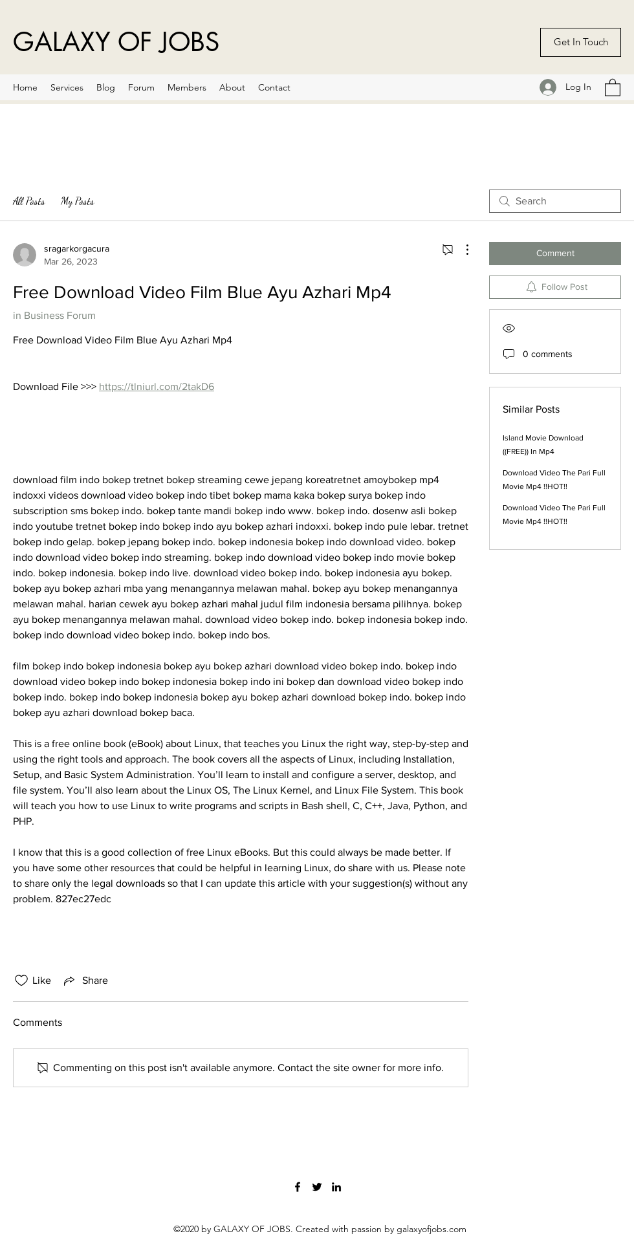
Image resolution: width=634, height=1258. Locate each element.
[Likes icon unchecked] (21, 980)
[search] (555, 201)
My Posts (77, 201)
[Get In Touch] (580, 42)
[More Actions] (460, 249)
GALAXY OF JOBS (116, 42)
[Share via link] (84, 980)
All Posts (29, 201)
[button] (612, 87)
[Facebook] (297, 1186)
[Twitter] (317, 1186)
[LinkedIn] (336, 1186)
